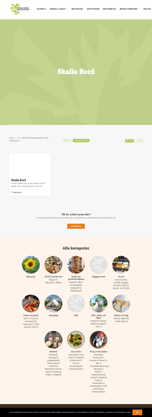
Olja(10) (48, 371)
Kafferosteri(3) (53, 362)
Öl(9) (128, 287)
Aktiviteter (94, 10)
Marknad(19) (76, 287)
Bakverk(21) (50, 282)
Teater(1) (98, 379)
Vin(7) (122, 287)
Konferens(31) (76, 360)
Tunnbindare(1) (98, 382)
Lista (130, 140)
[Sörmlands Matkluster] (19, 9)
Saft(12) (125, 285)
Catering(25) (73, 354)
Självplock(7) (28, 323)
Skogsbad (102, 377)
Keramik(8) (98, 354)
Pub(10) (76, 362)
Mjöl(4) (59, 282)
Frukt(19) (34, 318)
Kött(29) (94, 323)
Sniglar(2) (102, 323)
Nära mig (67, 140)
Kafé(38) (80, 357)
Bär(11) (27, 318)
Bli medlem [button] (76, 225)
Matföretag (110, 10)
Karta (139, 140)
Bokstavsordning (81, 140)
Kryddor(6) (53, 365)
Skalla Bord (18, 179)
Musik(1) (98, 371)
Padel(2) (93, 377)
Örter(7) (35, 326)
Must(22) (117, 285)
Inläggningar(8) (53, 360)
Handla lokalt (60, 10)
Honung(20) (53, 357)
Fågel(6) (102, 320)
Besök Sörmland (131, 10)
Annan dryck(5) (121, 279)
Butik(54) (73, 281)
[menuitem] (42, 9)
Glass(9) (116, 318)
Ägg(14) (124, 321)
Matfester (78, 10)
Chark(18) (95, 320)
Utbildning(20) (96, 385)
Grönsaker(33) (31, 321)
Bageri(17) (53, 279)
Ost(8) (117, 321)
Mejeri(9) (125, 318)
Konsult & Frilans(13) (98, 360)
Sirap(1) (48, 374)
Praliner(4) (57, 371)
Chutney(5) (53, 354)
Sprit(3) (116, 287)
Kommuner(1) (98, 357)
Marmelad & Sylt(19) (53, 368)
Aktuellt (42, 10)
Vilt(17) (99, 326)
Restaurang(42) (75, 365)
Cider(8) (117, 282)
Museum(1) (98, 368)
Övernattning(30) (76, 368)
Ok (137, 412)
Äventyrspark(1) (98, 391)
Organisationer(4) (98, 374)
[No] (149, 412)
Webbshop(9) (76, 290)
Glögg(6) (124, 282)
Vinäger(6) (57, 374)
